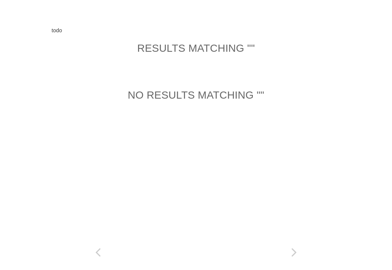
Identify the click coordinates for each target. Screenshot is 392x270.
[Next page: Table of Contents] (294, 252)
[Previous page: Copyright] (98, 252)
